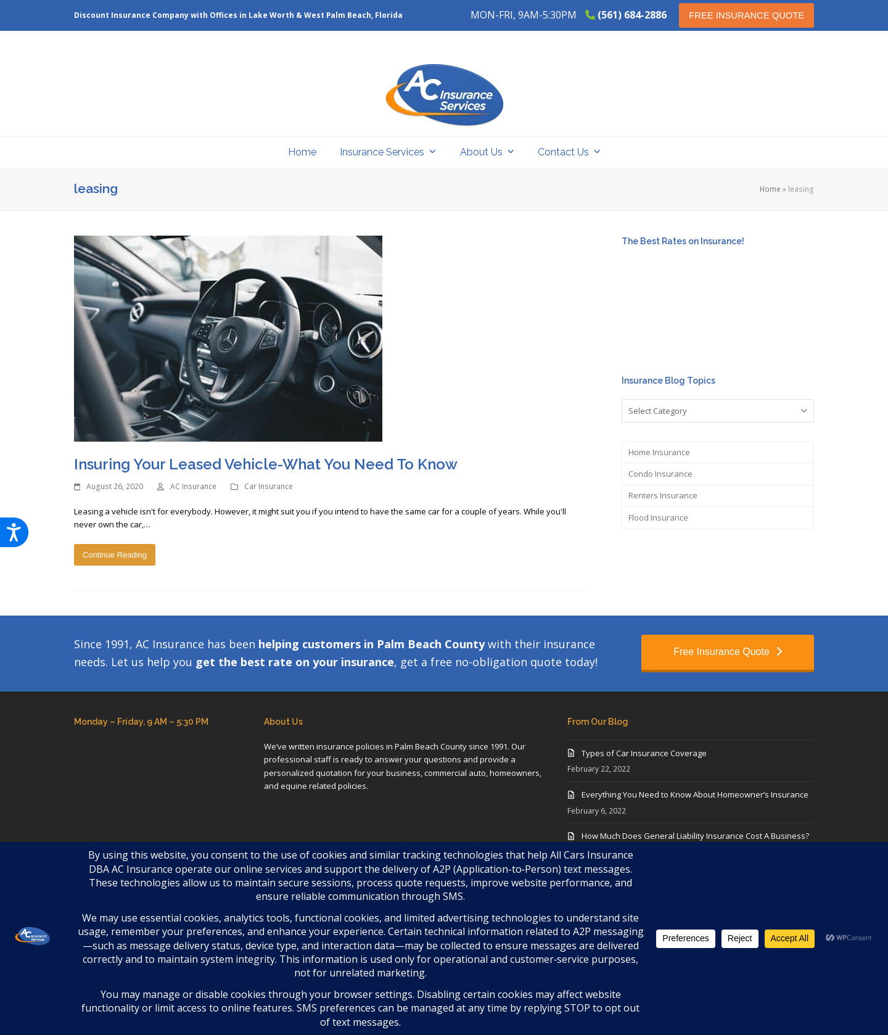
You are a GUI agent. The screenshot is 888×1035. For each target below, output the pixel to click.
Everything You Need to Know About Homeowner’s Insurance (695, 794)
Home (770, 189)
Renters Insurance (662, 495)
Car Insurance (268, 486)
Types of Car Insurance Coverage (644, 753)
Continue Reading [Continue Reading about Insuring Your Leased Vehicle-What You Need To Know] (115, 554)
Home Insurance (659, 452)
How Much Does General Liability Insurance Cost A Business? (695, 835)
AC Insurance (193, 486)
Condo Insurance (660, 473)
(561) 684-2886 (632, 15)
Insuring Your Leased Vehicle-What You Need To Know (266, 464)
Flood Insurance (658, 517)
